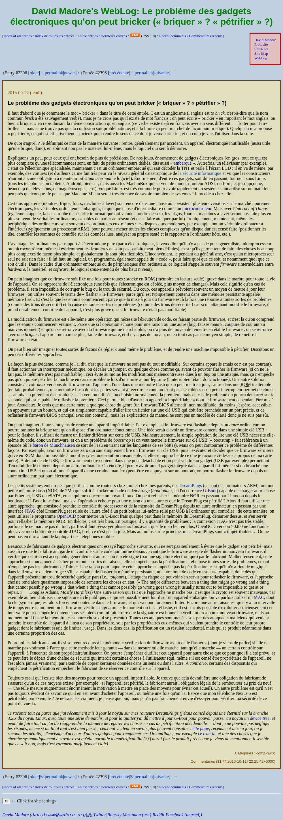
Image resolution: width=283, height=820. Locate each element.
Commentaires (203, 761)
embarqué (182, 163)
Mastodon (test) (137, 814)
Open (66, 516)
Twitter (99, 814)
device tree (259, 718)
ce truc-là (207, 733)
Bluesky (114, 814)
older (34, 72)
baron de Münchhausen (54, 445)
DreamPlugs (190, 485)
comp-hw (264, 753)
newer (69, 72)
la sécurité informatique (199, 173)
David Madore (265, 40)
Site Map (261, 53)
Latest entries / (102, 36)
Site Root (261, 49)
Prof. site (261, 44)
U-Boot (209, 490)
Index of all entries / (38, 36)
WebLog (260, 58)
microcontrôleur (196, 208)
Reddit (158, 814)
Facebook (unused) (182, 814)
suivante (161, 72)
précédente (119, 72)
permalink (54, 72)
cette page (199, 728)
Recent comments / (190, 36)
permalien (144, 72)
